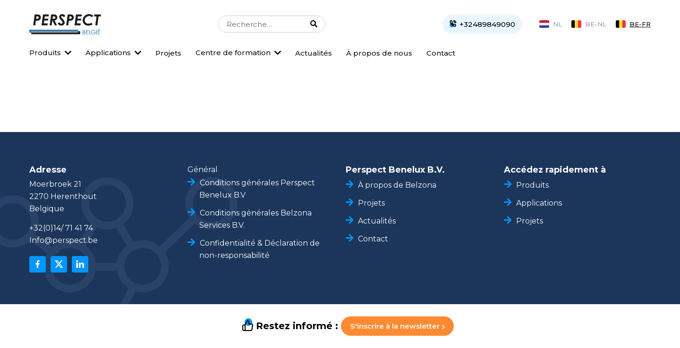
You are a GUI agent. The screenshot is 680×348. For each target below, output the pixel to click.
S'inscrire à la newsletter (397, 326)
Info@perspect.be (63, 240)
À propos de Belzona (397, 185)
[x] (59, 264)
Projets (168, 53)
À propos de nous (379, 53)
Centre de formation (233, 52)
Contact (440, 53)
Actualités (313, 53)
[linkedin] (80, 264)
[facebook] (37, 264)
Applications (108, 52)
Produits (45, 52)
